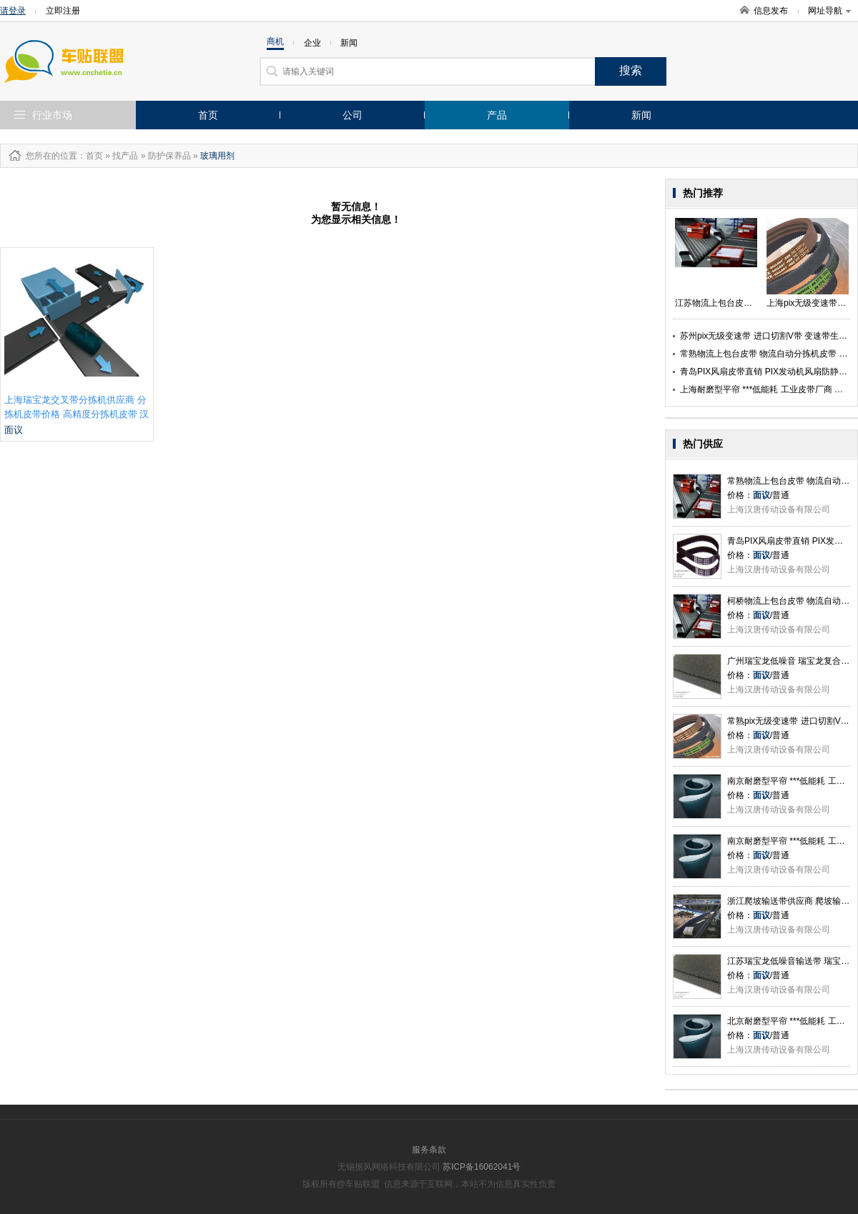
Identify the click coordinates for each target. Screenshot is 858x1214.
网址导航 (829, 11)
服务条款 (429, 1150)
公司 (352, 115)
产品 (497, 115)
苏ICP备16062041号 (482, 1167)
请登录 (13, 11)
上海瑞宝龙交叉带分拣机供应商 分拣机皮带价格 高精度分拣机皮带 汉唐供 (76, 414)
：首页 (90, 156)
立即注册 (63, 11)
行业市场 (52, 115)
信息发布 (771, 11)
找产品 (125, 156)
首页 (208, 115)
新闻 (641, 115)
